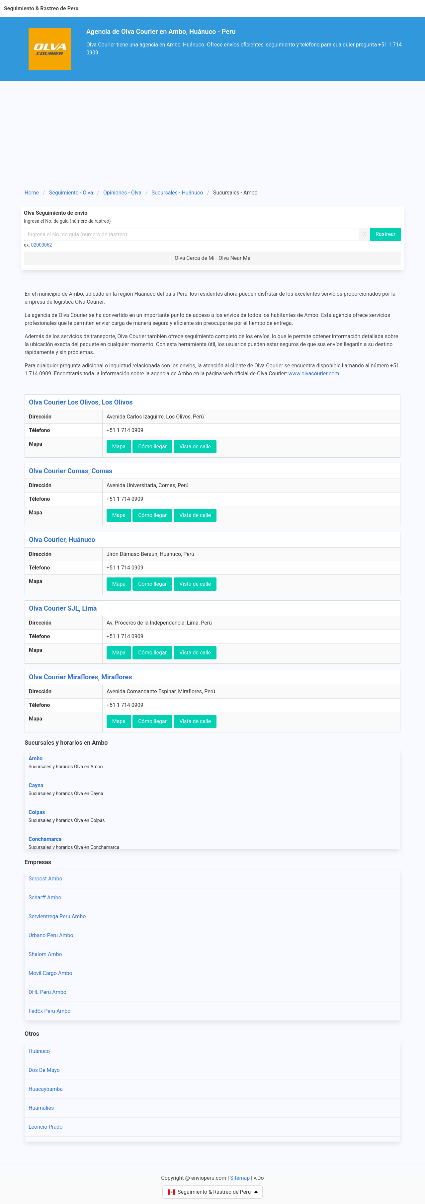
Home (32, 192)
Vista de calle (195, 446)
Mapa (119, 446)
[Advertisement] (212, 130)
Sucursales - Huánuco (177, 192)
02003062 (41, 245)
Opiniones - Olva (122, 192)
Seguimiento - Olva (71, 192)
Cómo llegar (152, 446)
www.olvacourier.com (314, 373)
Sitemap (240, 1178)
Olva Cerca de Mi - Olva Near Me (212, 258)
